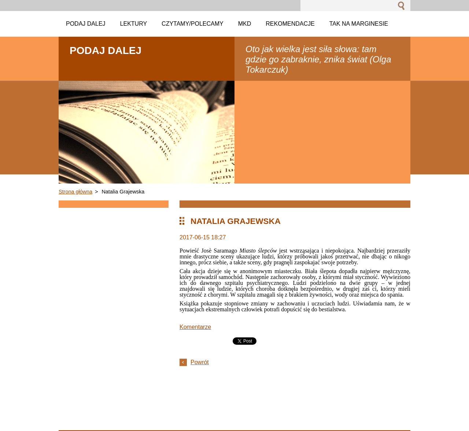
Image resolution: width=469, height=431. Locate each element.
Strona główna (75, 192)
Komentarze (195, 327)
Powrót (200, 362)
